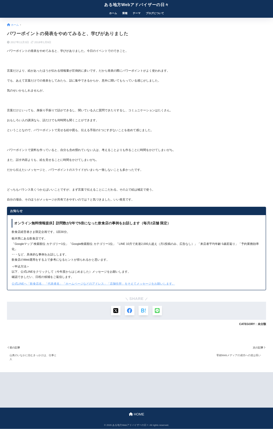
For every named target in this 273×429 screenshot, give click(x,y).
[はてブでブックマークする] (143, 310)
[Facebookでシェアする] (129, 310)
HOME (136, 414)
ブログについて (155, 13)
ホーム (113, 13)
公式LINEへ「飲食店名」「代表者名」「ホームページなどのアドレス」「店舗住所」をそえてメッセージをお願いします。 (93, 283)
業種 (124, 13)
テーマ (137, 13)
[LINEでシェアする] (157, 310)
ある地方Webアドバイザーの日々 (136, 4)
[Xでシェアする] (115, 310)
